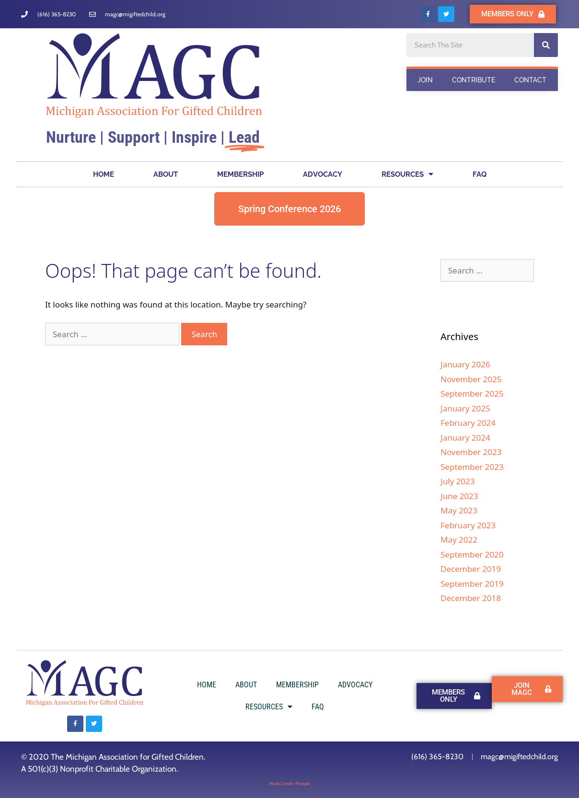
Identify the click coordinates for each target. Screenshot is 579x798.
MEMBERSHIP (240, 174)
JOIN (425, 80)
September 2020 (471, 554)
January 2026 (465, 364)
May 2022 (458, 539)
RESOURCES (407, 174)
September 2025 (471, 393)
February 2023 (468, 525)
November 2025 (470, 379)
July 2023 (457, 481)
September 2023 (471, 466)
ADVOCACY (322, 174)
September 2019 (471, 583)
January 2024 (465, 437)
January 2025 (465, 408)
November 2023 (470, 451)
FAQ (479, 174)
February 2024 (468, 422)
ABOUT (165, 174)
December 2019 (470, 568)
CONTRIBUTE (473, 80)
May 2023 (458, 510)
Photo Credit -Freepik (289, 783)
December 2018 (470, 598)
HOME (103, 174)
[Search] (546, 45)
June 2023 (459, 496)
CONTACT (530, 80)
